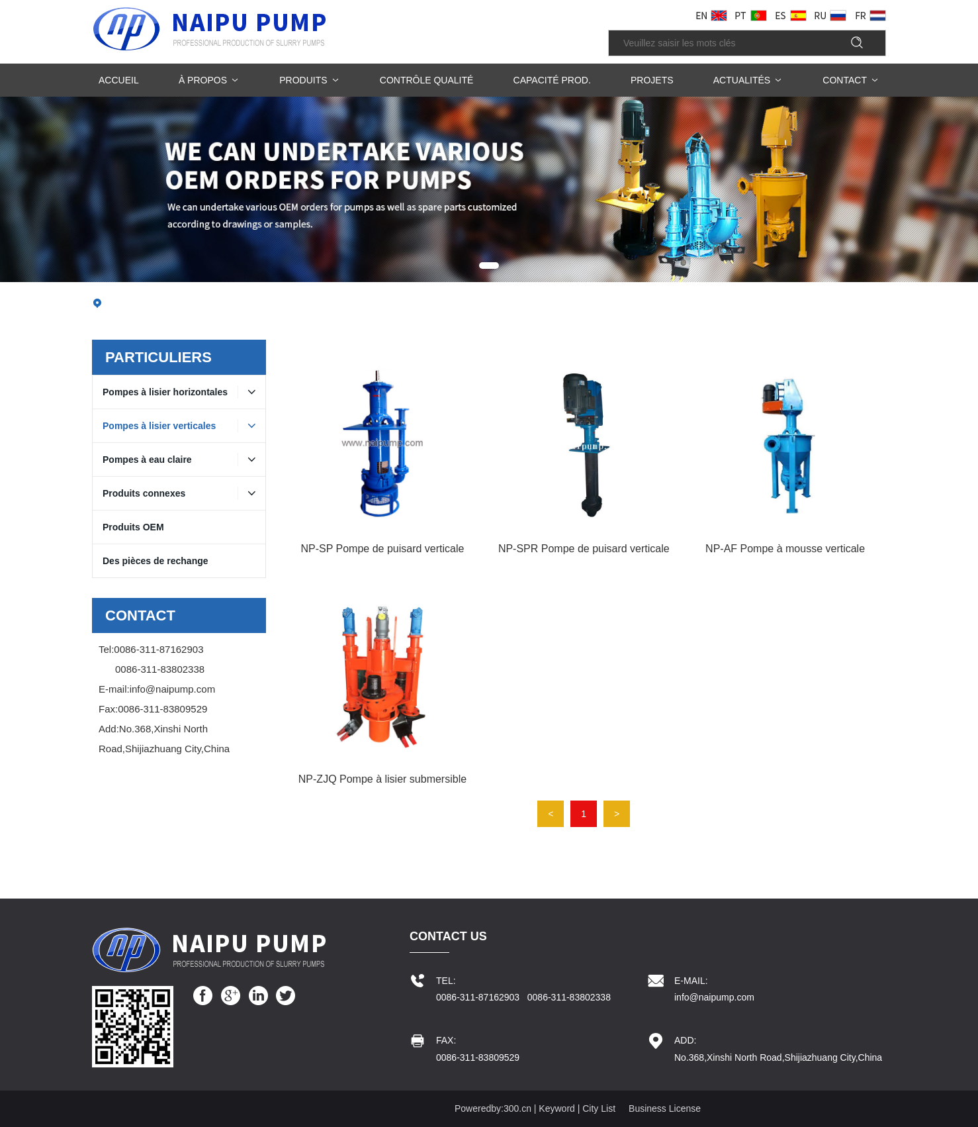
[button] (489, 265)
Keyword (556, 1108)
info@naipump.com (172, 689)
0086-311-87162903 (158, 649)
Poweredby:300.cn (493, 1108)
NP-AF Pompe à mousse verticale (785, 548)
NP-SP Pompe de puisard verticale (382, 548)
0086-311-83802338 (159, 669)
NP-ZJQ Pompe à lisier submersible (382, 779)
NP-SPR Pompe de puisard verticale (584, 548)
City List (598, 1108)
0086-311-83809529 (162, 708)
